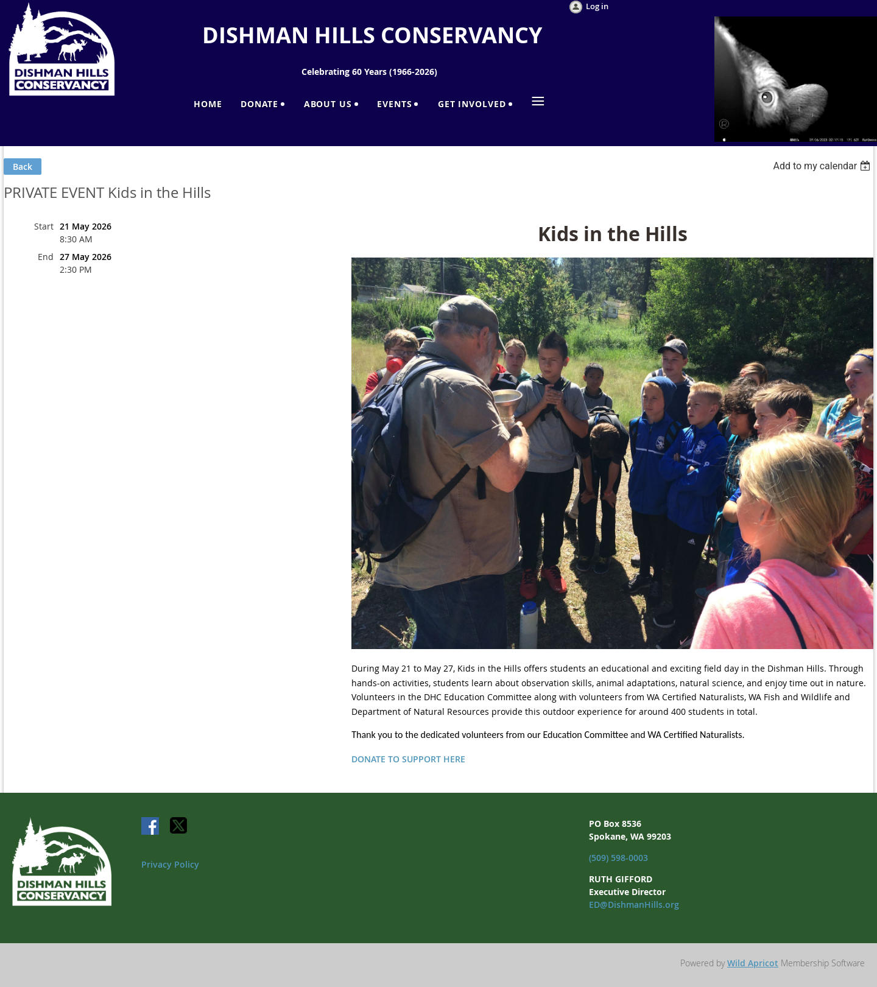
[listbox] (823, 166)
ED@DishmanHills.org (634, 904)
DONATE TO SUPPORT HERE (408, 759)
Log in (597, 6)
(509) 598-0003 (618, 857)
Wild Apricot (752, 963)
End (46, 256)
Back (22, 166)
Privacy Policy (170, 864)
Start (44, 226)
